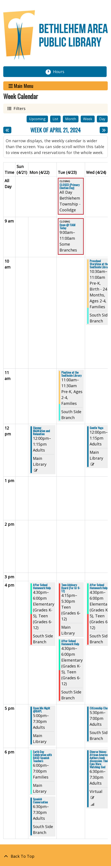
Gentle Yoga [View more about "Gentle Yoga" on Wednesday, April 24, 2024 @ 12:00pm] (96, 427)
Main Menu (21, 85)
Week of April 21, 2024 (55, 130)
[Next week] (104, 130)
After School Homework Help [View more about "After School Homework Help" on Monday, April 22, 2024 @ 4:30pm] (42, 586)
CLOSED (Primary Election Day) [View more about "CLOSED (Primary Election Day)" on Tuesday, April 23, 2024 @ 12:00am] (69, 186)
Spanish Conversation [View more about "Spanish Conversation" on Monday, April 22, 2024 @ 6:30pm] (40, 801)
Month (70, 118)
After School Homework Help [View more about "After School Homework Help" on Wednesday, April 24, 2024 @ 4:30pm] (99, 586)
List (55, 118)
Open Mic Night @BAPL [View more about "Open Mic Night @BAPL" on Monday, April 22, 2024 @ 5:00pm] (41, 710)
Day (102, 118)
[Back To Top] (55, 856)
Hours (60, 72)
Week (87, 118)
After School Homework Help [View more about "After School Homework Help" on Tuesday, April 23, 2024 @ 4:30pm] (70, 642)
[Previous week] (7, 130)
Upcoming (37, 118)
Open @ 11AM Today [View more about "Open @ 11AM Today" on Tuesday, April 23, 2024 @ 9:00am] (67, 226)
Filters (19, 108)
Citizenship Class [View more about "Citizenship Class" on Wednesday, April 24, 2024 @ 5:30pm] (99, 708)
